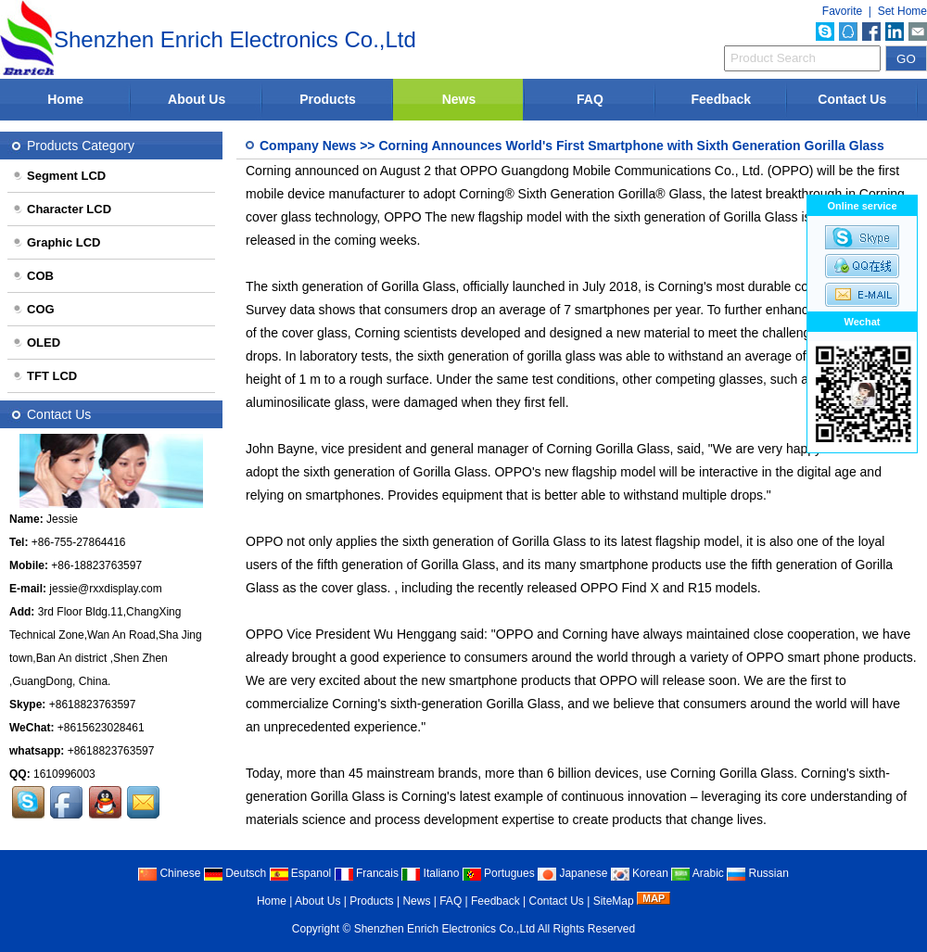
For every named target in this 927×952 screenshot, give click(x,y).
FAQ (590, 99)
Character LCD (61, 209)
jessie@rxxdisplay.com (105, 588)
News (459, 99)
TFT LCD (44, 376)
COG (33, 309)
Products (327, 99)
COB (33, 276)
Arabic (697, 873)
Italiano (430, 873)
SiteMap (613, 901)
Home (65, 99)
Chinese (169, 873)
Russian (758, 873)
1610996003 (64, 774)
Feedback (722, 99)
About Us (196, 99)
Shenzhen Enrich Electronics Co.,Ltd (444, 928)
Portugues (499, 873)
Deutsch (235, 873)
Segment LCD (59, 176)
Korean (639, 873)
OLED (36, 342)
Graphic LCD (56, 242)
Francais (367, 873)
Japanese (572, 873)
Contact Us (852, 99)
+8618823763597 (92, 704)
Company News (308, 145)
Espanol (301, 873)
